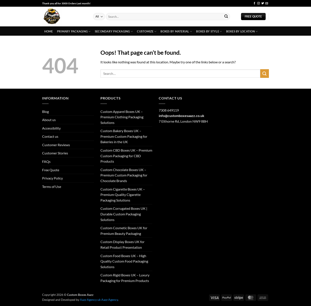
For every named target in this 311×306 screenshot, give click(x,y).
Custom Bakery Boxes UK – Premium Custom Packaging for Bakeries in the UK (123, 136)
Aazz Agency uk (90, 299)
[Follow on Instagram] (258, 3)
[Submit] (226, 16)
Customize (146, 31)
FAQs (46, 161)
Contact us (50, 136)
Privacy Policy (52, 178)
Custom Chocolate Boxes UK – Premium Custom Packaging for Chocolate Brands (123, 175)
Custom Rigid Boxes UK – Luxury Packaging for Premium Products (124, 278)
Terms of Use (51, 186)
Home (48, 31)
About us (49, 120)
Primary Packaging (74, 31)
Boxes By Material (176, 31)
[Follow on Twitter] (262, 3)
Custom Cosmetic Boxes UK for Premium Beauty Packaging (123, 231)
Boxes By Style (209, 31)
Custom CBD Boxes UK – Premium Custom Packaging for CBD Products (126, 155)
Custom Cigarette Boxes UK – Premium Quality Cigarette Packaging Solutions (122, 194)
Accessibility (51, 128)
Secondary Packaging (114, 31)
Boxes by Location (242, 31)
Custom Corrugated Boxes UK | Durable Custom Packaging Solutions (123, 213)
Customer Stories (55, 153)
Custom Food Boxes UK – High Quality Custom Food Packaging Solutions (124, 261)
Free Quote (50, 170)
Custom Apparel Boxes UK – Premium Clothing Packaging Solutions (121, 117)
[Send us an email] (266, 3)
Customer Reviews (56, 145)
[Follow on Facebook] (254, 3)
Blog (246, 3)
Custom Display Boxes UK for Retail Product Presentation (122, 244)
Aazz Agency (109, 299)
